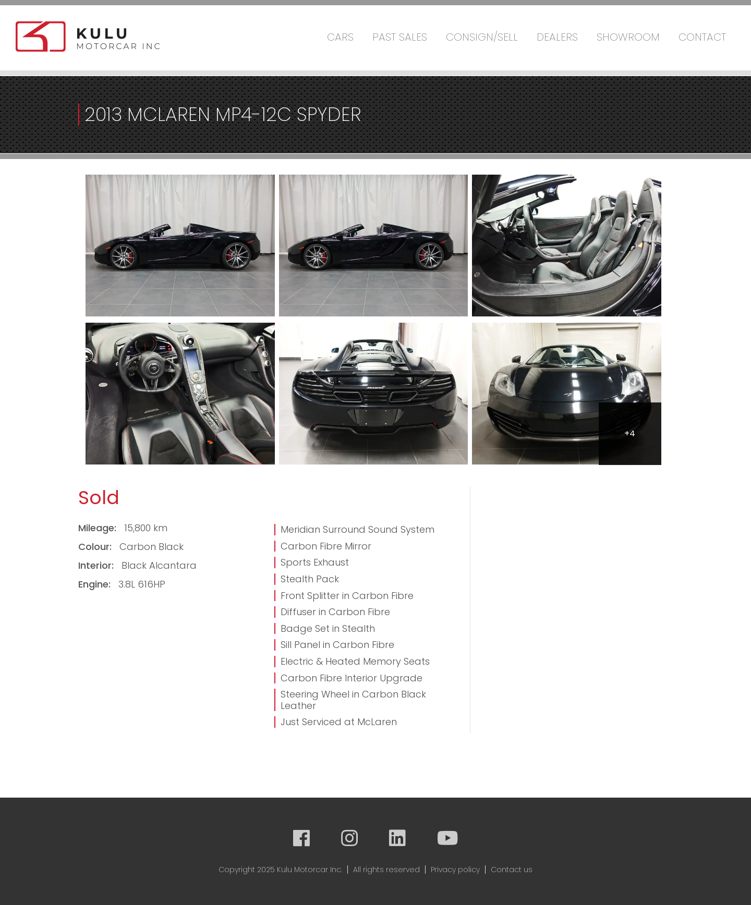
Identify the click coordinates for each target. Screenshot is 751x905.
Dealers (557, 37)
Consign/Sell (482, 37)
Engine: (95, 584)
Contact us (511, 869)
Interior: (97, 565)
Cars (340, 37)
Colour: (96, 546)
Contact (702, 37)
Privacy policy (455, 869)
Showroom (628, 37)
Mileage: (98, 527)
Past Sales (399, 37)
